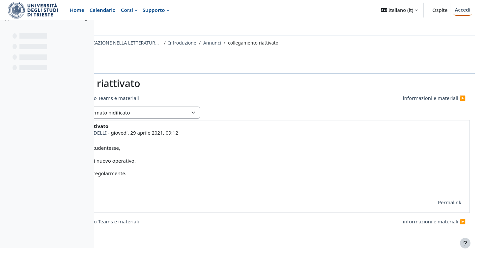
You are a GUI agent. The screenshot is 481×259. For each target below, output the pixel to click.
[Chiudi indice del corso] (7, 29)
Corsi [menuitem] (127, 10)
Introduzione (259, 43)
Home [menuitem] (77, 10)
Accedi (462, 9)
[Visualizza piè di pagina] (465, 243)
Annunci (289, 43)
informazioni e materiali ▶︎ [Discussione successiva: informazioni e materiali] (421, 98)
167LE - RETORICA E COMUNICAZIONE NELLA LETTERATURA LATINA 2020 (173, 43)
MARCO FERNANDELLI (158, 132)
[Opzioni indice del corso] (86, 29)
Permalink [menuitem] (437, 202)
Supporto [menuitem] (154, 10)
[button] (399, 10)
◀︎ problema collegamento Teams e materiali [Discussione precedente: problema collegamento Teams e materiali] (163, 98)
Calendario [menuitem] (103, 10)
